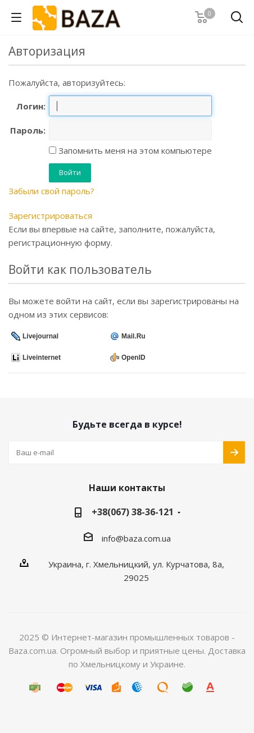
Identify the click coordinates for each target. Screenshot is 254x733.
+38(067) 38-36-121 (133, 512)
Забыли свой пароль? (51, 190)
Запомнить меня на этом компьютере (134, 150)
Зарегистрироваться (50, 215)
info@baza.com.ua (136, 538)
